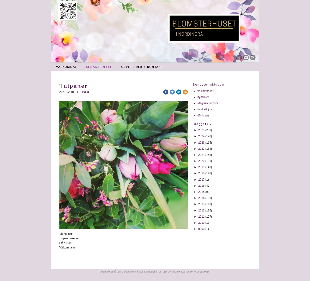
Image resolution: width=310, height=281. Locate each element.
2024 (201, 136)
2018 (201, 173)
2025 (201, 130)
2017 (201, 179)
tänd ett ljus (205, 109)
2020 (201, 161)
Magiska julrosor (208, 103)
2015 (201, 192)
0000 (201, 229)
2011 (201, 216)
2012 (201, 210)
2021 (201, 155)
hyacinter (204, 97)
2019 (201, 167)
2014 (201, 198)
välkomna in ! (206, 91)
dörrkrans (204, 115)
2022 (201, 148)
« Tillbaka (83, 92)
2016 (201, 185)
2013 (201, 204)
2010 (201, 222)
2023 (201, 142)
